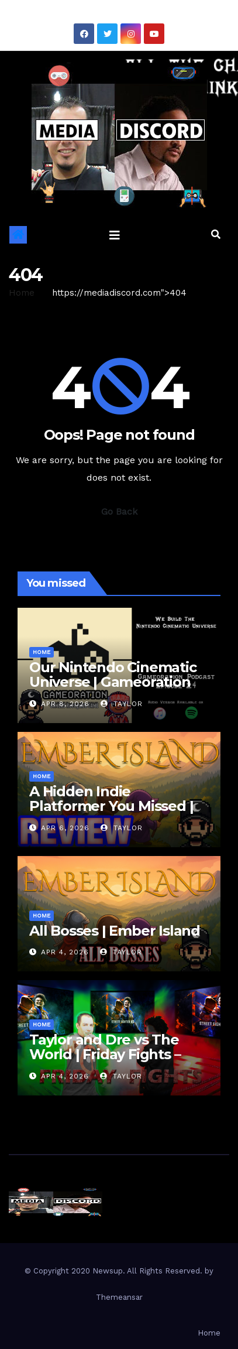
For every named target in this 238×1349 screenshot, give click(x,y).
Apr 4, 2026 (65, 952)
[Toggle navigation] (114, 234)
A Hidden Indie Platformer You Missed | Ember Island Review (111, 806)
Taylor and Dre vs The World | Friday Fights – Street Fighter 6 (104, 1054)
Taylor (122, 704)
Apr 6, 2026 (65, 828)
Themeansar (119, 1297)
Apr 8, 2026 (65, 704)
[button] (215, 234)
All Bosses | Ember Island (114, 930)
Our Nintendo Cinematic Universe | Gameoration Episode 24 (112, 682)
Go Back (119, 511)
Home (22, 292)
